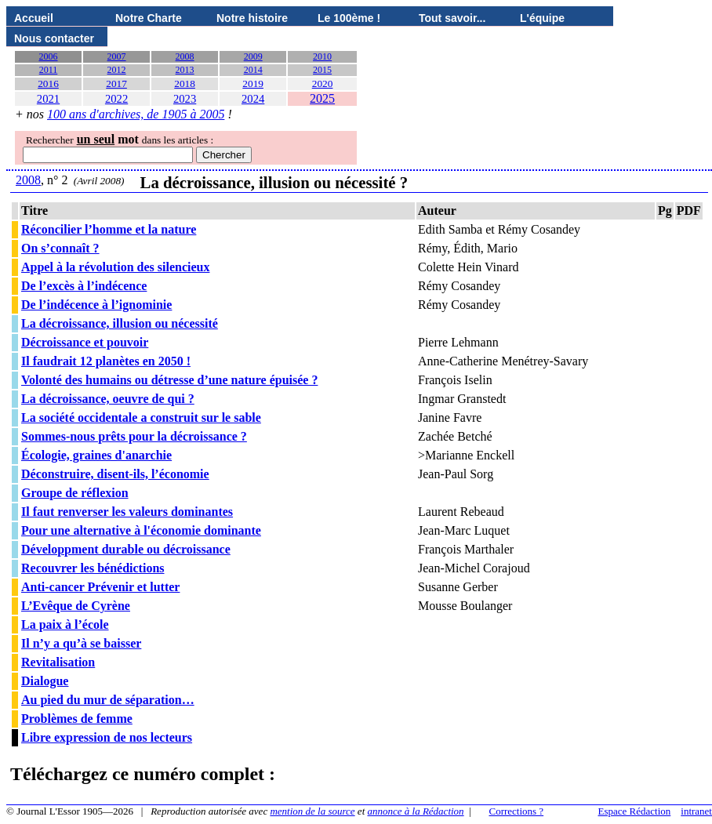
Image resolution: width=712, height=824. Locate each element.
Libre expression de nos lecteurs (106, 737)
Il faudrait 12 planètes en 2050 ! (106, 361)
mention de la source (312, 811)
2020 (322, 83)
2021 (48, 99)
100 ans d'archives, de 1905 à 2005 (135, 114)
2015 (322, 69)
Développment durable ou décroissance (126, 549)
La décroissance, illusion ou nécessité (119, 323)
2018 (184, 83)
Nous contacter (54, 38)
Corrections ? (516, 811)
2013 (185, 69)
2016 (48, 83)
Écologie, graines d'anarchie (96, 455)
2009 (253, 56)
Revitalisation (58, 662)
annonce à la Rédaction (416, 811)
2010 (322, 56)
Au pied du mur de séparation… (107, 699)
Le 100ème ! (349, 18)
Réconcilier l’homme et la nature (108, 229)
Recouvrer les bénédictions (93, 568)
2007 (116, 56)
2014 (253, 69)
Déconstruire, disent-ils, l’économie (115, 474)
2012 (116, 69)
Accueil (33, 18)
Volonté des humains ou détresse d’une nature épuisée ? (169, 380)
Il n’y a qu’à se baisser (81, 643)
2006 (48, 56)
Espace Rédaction (634, 811)
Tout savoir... (452, 18)
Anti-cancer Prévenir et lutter (100, 586)
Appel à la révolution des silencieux (115, 267)
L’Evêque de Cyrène (75, 605)
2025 (322, 98)
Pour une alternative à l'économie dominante (141, 530)
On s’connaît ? (60, 248)
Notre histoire (252, 18)
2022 (116, 99)
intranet (696, 811)
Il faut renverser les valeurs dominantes (127, 511)
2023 (184, 99)
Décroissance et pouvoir (84, 342)
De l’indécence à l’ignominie (96, 304)
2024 (253, 99)
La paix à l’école (65, 624)
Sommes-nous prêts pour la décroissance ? (134, 436)
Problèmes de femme (77, 718)
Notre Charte (148, 18)
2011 (48, 69)
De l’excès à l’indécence (84, 285)
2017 (116, 83)
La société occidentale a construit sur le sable (141, 417)
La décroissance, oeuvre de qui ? (107, 398)
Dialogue (44, 681)
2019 (252, 83)
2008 (185, 56)
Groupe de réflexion (75, 492)
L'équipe (542, 18)
